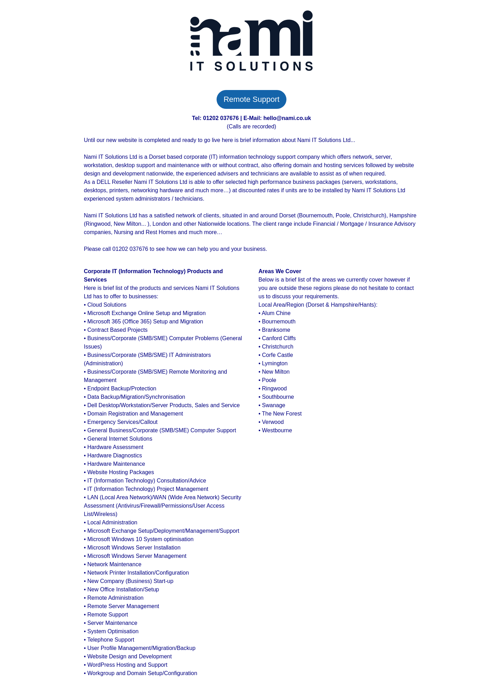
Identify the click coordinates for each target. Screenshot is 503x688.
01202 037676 (221, 118)
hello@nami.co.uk (287, 118)
